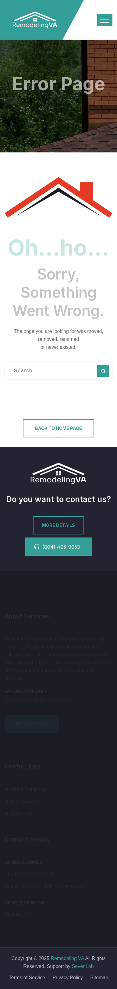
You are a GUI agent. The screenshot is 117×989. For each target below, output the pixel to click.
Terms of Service (27, 977)
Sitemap (99, 977)
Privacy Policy (67, 977)
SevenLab (83, 966)
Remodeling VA (66, 958)
